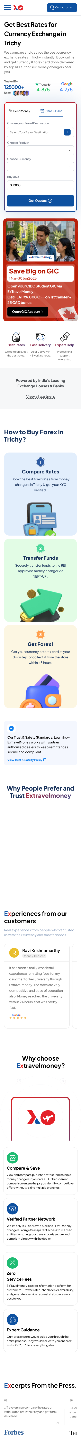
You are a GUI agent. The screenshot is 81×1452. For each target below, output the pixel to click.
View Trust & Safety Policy (26, 760)
